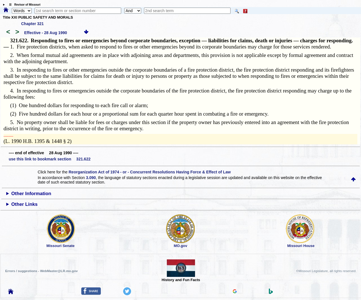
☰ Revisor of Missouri (23, 4)
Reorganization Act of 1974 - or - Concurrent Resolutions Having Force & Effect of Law (149, 172)
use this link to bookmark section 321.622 (49, 159)
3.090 (91, 177)
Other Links (24, 204)
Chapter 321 (32, 23)
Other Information (31, 193)
